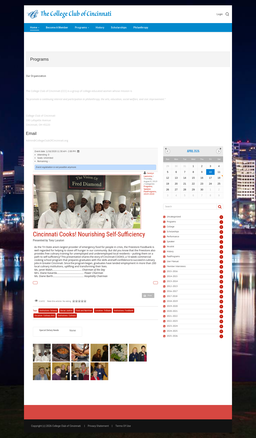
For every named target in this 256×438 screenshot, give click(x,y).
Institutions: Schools (48, 310)
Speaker (147, 189)
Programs (148, 186)
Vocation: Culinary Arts (44, 315)
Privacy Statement (98, 426)
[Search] (188, 206)
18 (219, 177)
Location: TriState (103, 310)
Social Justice (66, 310)
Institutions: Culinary (67, 315)
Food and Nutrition (84, 310)
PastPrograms (150, 191)
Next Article (155, 282)
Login (220, 14)
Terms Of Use (123, 426)
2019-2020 (149, 194)
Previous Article (35, 282)
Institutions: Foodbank (123, 310)
